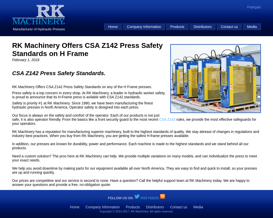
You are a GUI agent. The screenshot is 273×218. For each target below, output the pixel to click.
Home (113, 27)
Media (252, 27)
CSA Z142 (167, 119)
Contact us (229, 27)
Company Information (144, 27)
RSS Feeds (150, 198)
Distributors (203, 27)
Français (254, 7)
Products (177, 27)
